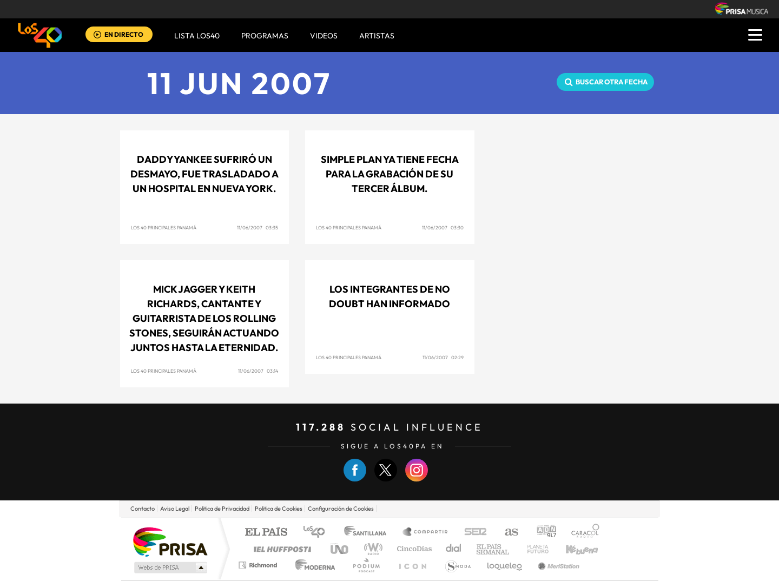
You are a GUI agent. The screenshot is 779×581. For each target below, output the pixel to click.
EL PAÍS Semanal (494, 549)
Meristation (557, 565)
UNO (340, 549)
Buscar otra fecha (612, 81)
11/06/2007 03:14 (258, 371)
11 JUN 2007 (239, 83)
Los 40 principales (318, 532)
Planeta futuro (533, 549)
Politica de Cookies (278, 508)
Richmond (259, 565)
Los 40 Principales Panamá (163, 227)
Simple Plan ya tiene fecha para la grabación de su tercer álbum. (390, 174)
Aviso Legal (174, 508)
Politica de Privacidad (222, 508)
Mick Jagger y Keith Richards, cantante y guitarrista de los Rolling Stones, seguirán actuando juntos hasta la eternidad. (204, 318)
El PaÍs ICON (412, 565)
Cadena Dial (453, 549)
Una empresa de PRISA (170, 541)
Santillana (368, 532)
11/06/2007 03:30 (443, 227)
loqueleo (505, 565)
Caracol (582, 532)
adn (542, 532)
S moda (457, 565)
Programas (264, 36)
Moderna (312, 565)
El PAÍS (265, 532)
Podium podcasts (365, 565)
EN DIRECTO (123, 34)
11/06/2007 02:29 (443, 357)
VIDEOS (324, 36)
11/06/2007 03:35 (257, 227)
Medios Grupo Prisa (169, 567)
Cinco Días (412, 549)
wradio (371, 549)
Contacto (142, 508)
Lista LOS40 (197, 36)
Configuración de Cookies (341, 508)
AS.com (506, 532)
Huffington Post (280, 549)
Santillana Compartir (426, 532)
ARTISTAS (376, 36)
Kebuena (572, 549)
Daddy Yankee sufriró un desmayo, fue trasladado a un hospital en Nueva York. (204, 174)
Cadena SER (472, 532)
